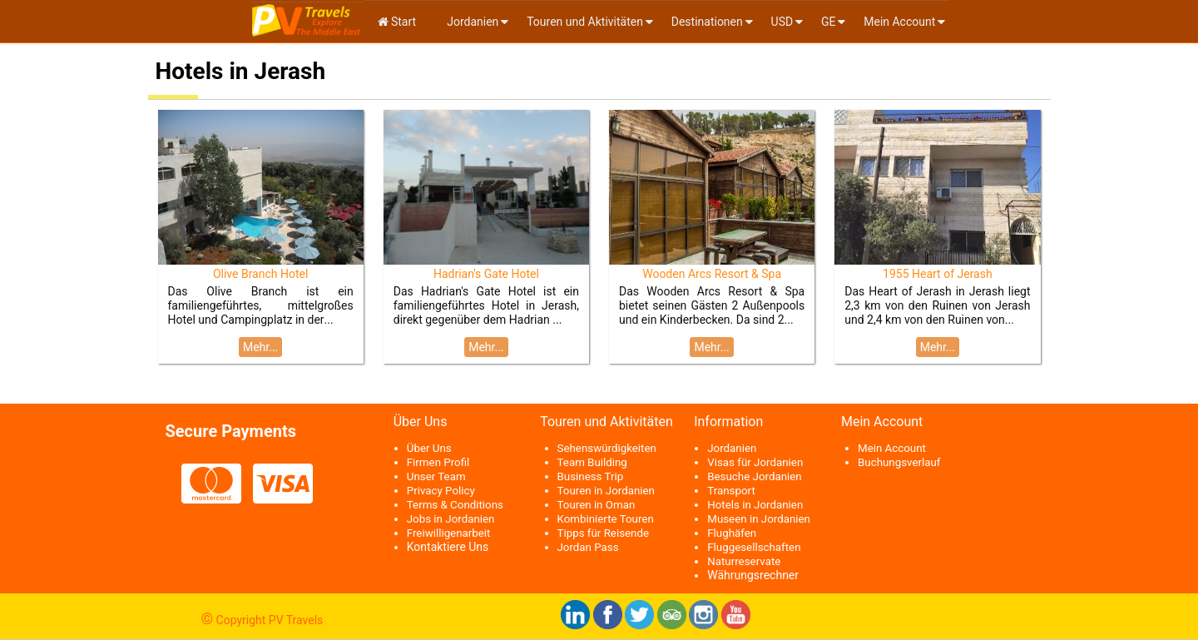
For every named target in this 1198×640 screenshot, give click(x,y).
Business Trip (590, 476)
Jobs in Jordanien (451, 519)
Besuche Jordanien (754, 476)
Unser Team (436, 476)
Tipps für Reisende (603, 533)
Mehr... (260, 347)
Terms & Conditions (455, 505)
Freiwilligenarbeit (449, 533)
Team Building (592, 462)
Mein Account (899, 21)
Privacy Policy (441, 490)
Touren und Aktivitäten (585, 21)
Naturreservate (743, 561)
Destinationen (707, 21)
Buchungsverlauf (899, 462)
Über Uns (429, 448)
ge (828, 21)
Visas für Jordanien (755, 462)
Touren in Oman (596, 505)
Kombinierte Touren (605, 519)
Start (397, 21)
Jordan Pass (588, 547)
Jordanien (471, 21)
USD (782, 21)
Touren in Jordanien (606, 490)
